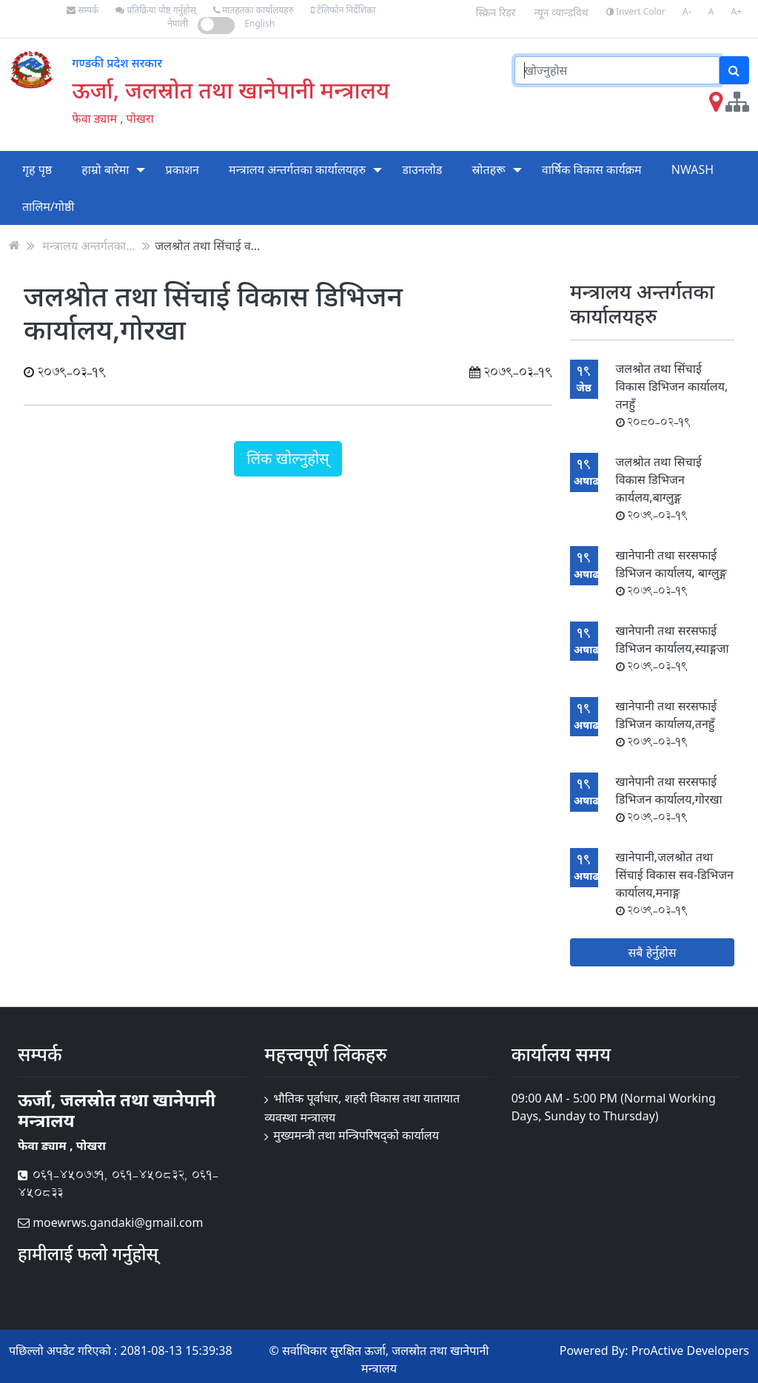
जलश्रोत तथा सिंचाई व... (207, 245)
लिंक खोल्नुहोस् (287, 458)
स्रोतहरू (488, 169)
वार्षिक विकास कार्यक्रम (592, 169)
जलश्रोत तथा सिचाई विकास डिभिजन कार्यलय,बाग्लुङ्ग (659, 488)
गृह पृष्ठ (37, 169)
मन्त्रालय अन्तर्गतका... (88, 245)
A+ (736, 11)
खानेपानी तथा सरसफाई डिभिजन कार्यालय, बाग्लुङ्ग (671, 572)
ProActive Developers (690, 1350)
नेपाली (177, 23)
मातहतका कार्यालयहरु (253, 10)
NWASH (692, 169)
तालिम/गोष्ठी (48, 206)
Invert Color (635, 11)
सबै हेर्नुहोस (652, 952)
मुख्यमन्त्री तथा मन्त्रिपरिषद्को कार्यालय (356, 1135)
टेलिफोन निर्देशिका (343, 10)
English (259, 23)
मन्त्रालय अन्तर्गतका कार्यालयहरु (297, 169)
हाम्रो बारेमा (105, 169)
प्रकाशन (182, 169)
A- (686, 11)
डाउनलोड (422, 169)
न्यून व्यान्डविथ (561, 12)
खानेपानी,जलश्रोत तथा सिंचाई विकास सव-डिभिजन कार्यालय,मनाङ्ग (675, 883)
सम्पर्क (82, 10)
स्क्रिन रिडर (496, 12)
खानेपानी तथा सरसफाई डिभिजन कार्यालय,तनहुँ (666, 723)
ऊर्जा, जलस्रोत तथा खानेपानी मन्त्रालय (230, 89)
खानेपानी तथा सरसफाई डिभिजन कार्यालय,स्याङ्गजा (672, 647)
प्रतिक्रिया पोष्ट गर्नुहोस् (155, 10)
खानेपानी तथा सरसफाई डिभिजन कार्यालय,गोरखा (669, 798)
